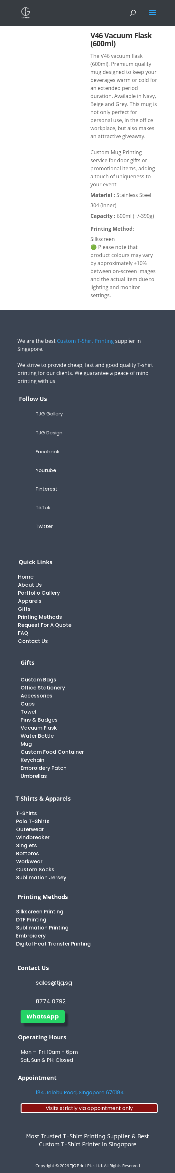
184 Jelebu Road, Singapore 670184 (80, 1092)
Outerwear (30, 829)
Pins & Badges (39, 720)
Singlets (26, 845)
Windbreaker (33, 837)
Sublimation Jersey (41, 877)
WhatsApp (42, 1016)
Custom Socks (35, 869)
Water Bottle (37, 736)
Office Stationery (43, 687)
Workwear (29, 861)
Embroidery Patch (44, 768)
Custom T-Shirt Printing (85, 340)
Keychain (32, 760)
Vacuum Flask (39, 728)
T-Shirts (26, 813)
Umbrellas (34, 776)
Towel (28, 711)
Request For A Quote (44, 625)
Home (25, 577)
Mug (26, 744)
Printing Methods (40, 617)
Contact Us (33, 641)
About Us (30, 585)
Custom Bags (38, 679)
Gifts (24, 609)
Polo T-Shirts (33, 821)
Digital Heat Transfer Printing (53, 943)
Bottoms (27, 853)
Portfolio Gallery (39, 593)
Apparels (29, 601)
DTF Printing (31, 919)
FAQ (23, 633)
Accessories (36, 695)
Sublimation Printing (42, 927)
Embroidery (31, 935)
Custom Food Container (52, 752)
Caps (28, 703)
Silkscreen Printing (39, 911)
